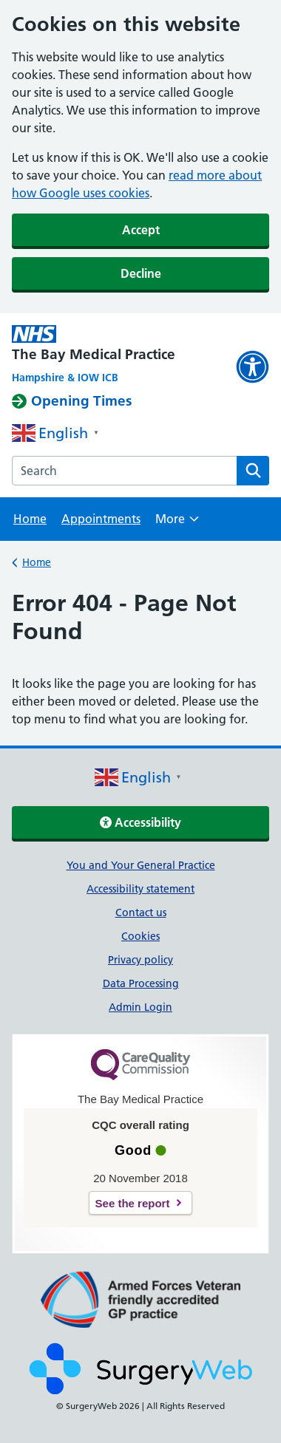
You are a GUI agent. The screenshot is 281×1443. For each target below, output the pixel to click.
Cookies (140, 936)
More (177, 523)
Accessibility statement (140, 889)
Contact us (140, 912)
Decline (141, 273)
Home (30, 518)
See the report (132, 1203)
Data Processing (141, 983)
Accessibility (140, 822)
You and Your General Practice (141, 865)
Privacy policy (140, 959)
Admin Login (140, 1007)
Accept (141, 229)
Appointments (100, 518)
